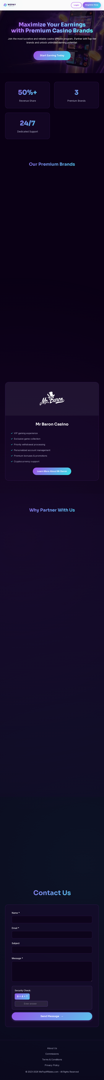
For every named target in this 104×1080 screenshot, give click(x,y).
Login (76, 5)
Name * (16, 912)
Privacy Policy (52, 1065)
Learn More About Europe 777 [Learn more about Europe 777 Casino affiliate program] (52, 367)
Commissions (52, 1053)
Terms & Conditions (52, 1059)
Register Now (91, 5)
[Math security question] (31, 1004)
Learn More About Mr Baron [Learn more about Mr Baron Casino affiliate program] (52, 471)
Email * (15, 928)
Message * (17, 958)
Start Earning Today (52, 55)
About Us (52, 1048)
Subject (16, 943)
